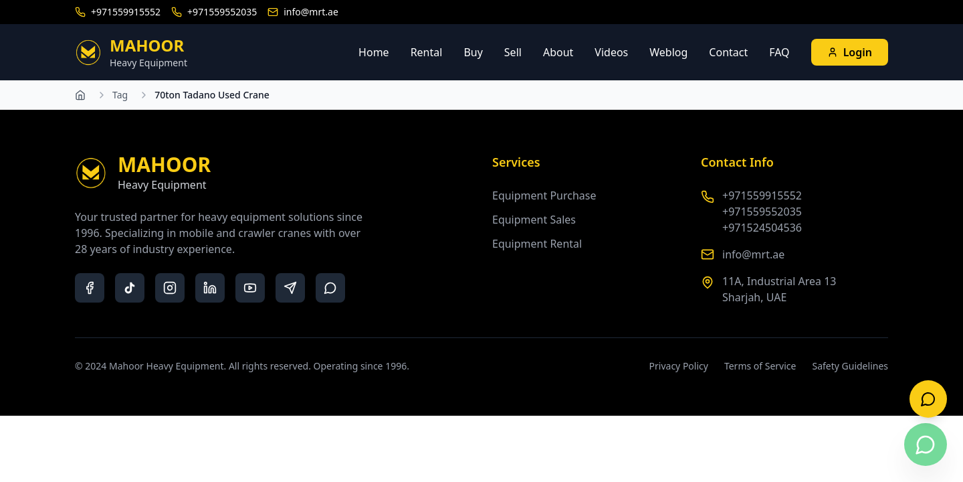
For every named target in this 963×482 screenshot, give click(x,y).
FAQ (779, 52)
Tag (120, 94)
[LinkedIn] (210, 288)
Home (373, 52)
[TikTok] (129, 288)
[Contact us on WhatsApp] (925, 444)
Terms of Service (760, 365)
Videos (611, 52)
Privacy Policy (678, 365)
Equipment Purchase (544, 195)
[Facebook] (89, 288)
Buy (472, 52)
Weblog (668, 52)
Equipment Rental (537, 243)
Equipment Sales (534, 219)
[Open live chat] (928, 399)
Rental (427, 52)
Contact (728, 52)
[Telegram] (290, 288)
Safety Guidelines (850, 365)
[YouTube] (250, 288)
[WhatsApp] (330, 288)
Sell (513, 52)
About (558, 52)
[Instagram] (170, 288)
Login (849, 52)
